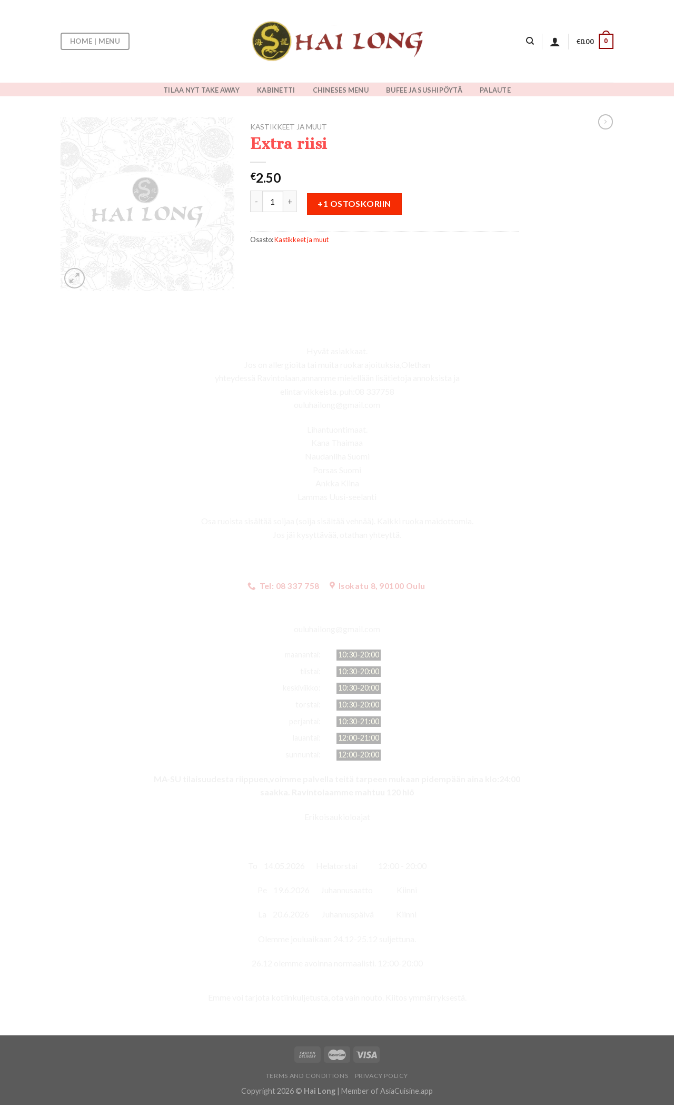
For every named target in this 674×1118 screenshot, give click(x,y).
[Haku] (530, 41)
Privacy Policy (382, 1076)
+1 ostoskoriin (354, 203)
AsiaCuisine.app (406, 1090)
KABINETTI (276, 90)
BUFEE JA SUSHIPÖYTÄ (424, 90)
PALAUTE (495, 90)
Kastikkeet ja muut (288, 127)
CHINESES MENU (341, 90)
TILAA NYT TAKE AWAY (201, 90)
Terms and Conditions (307, 1076)
